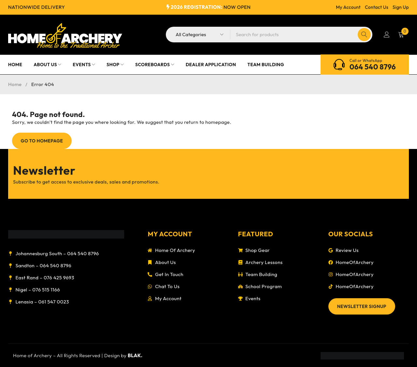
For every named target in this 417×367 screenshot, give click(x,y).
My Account (348, 7)
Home (15, 84)
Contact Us (376, 7)
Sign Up (401, 7)
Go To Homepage (42, 141)
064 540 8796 (373, 67)
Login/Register (387, 34)
